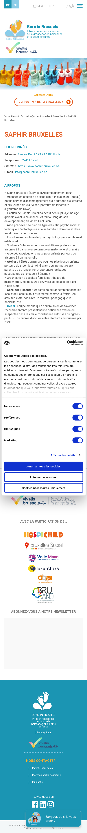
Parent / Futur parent (42, 768)
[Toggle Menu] (80, 6)
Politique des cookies (34, 828)
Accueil (25, 116)
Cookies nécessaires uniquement (43, 487)
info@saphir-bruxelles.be (31, 172)
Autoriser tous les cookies (43, 466)
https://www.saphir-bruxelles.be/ (39, 166)
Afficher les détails (63, 455)
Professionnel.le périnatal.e (46, 775)
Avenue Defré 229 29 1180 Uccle (39, 154)
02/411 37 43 (29, 160)
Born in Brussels (42, 26)
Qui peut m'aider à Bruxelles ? (40, 102)
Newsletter (43, 6)
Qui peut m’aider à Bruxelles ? (48, 116)
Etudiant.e (37, 782)
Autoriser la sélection (43, 477)
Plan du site (57, 828)
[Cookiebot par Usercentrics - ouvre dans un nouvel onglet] (67, 342)
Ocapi (11, 306)
